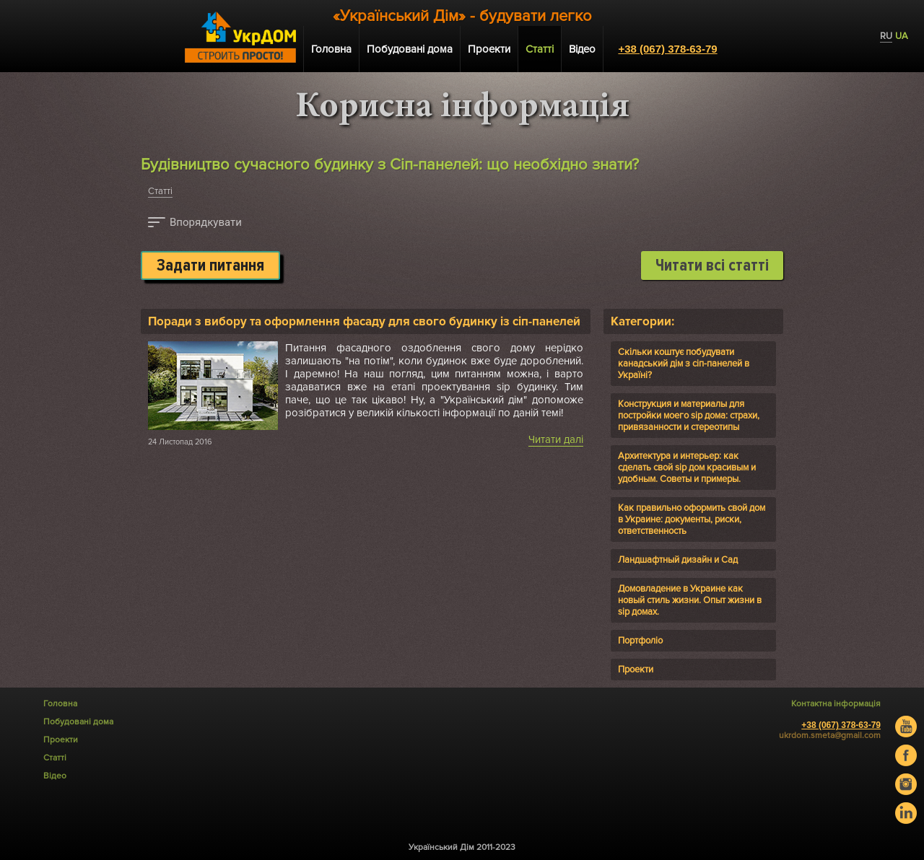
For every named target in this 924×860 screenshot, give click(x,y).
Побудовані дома (410, 49)
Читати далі (555, 439)
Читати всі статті (712, 265)
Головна (331, 49)
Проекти (489, 49)
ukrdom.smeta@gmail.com (830, 735)
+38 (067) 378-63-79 (667, 49)
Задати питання (210, 265)
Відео (582, 49)
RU (886, 36)
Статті (160, 191)
